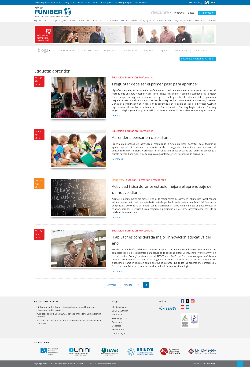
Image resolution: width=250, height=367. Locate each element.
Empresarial (110, 50)
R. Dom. (168, 20)
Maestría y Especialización (47, 2)
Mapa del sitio (199, 363)
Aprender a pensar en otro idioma (142, 137)
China (203, 20)
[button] (213, 2)
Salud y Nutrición (90, 50)
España (37, 20)
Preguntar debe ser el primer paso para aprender (155, 84)
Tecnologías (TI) (129, 50)
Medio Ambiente (67, 50)
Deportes (164, 50)
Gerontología (200, 50)
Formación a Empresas (103, 2)
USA (197, 20)
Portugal (53, 20)
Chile (106, 20)
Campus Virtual (140, 2)
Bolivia (73, 20)
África (211, 20)
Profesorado (181, 50)
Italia (45, 20)
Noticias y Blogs (122, 2)
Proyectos (148, 50)
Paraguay (144, 20)
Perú (152, 20)
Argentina (63, 20)
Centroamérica (92, 20)
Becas (191, 12)
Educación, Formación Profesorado (133, 77)
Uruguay (178, 20)
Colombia (114, 20)
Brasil (81, 20)
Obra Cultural (84, 2)
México (134, 20)
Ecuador (125, 20)
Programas (179, 12)
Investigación (68, 2)
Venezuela (188, 20)
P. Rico (160, 20)
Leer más (117, 115)
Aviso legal (211, 363)
